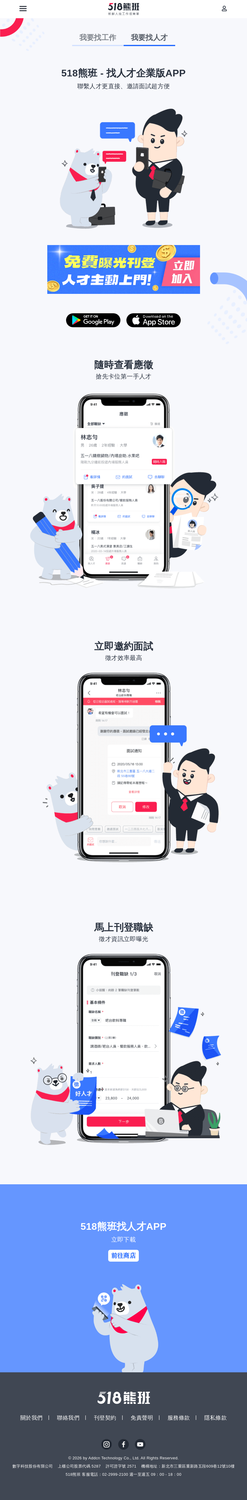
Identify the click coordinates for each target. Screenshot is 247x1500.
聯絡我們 (68, 1418)
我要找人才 (149, 37)
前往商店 (123, 1255)
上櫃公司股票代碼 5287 (79, 1466)
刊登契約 (105, 1418)
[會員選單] (224, 8)
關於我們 (31, 1418)
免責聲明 (142, 1418)
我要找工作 (97, 37)
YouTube (140, 1444)
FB (123, 1444)
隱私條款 (215, 1418)
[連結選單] (23, 8)
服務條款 (179, 1418)
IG (106, 1444)
